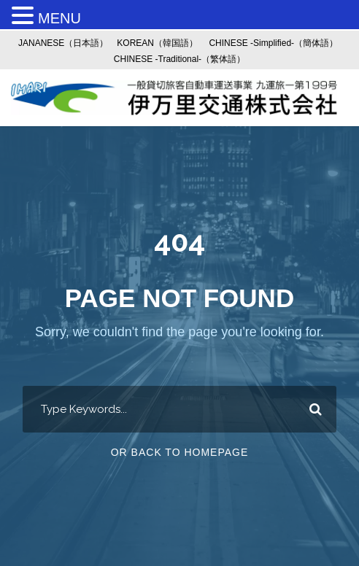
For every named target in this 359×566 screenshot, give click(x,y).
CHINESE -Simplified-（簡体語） (273, 43)
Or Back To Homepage (180, 452)
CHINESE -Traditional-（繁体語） (179, 59)
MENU (59, 18)
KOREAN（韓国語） (157, 43)
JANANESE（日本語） (63, 43)
